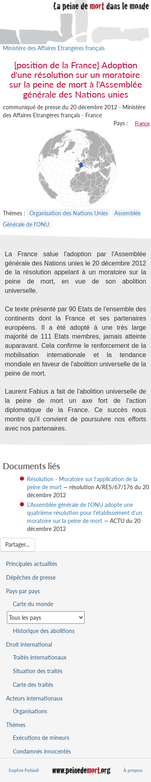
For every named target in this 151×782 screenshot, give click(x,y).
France (142, 123)
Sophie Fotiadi (23, 770)
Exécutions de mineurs (41, 737)
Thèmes (15, 724)
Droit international (29, 644)
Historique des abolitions (43, 630)
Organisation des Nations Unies (68, 213)
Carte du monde (33, 603)
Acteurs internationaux (34, 698)
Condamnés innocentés (42, 751)
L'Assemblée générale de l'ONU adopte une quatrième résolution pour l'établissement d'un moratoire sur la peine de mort (84, 512)
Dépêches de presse (31, 577)
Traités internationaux (39, 657)
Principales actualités (31, 563)
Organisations (30, 711)
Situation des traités (37, 671)
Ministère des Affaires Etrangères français (54, 48)
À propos (133, 770)
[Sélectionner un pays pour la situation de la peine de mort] (46, 617)
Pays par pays (23, 591)
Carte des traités (33, 684)
